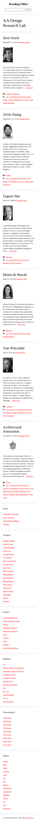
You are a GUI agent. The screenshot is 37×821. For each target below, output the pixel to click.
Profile (8, 175)
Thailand (6, 795)
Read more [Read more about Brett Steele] (29, 88)
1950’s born (7, 738)
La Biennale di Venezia (11, 514)
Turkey (5, 798)
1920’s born (7, 728)
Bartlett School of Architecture (13, 668)
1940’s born (7, 735)
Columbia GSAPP (9, 675)
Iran (4, 778)
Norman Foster (8, 564)
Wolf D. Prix (7, 588)
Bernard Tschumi (9, 541)
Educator (16, 94)
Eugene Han (11, 196)
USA (27, 100)
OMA (5, 635)
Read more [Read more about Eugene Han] (13, 251)
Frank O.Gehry (8, 544)
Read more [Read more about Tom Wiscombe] (16, 401)
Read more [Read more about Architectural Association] (30, 476)
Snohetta (6, 645)
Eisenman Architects (10, 628)
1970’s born (7, 745)
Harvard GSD (8, 681)
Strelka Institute (8, 695)
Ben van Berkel (13, 491)
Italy (4, 782)
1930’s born (7, 731)
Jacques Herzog (8, 554)
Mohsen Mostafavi (21, 494)
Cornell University (9, 678)
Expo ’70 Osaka (8, 518)
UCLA (5, 698)
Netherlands (7, 788)
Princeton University (10, 685)
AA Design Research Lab (17, 97)
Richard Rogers (8, 581)
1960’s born (7, 742)
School (8, 482)
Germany (6, 771)
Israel (5, 775)
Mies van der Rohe (9, 561)
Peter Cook (7, 568)
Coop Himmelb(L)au (10, 618)
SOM (5, 641)
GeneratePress (29, 818)
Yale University (16, 263)
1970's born (10, 410)
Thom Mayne (7, 585)
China (5, 768)
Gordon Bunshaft (9, 547)
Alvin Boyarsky (24, 488)
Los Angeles (12, 182)
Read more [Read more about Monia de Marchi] (21, 324)
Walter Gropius (8, 591)
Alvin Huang (12, 114)
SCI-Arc (29, 413)
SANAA (6, 638)
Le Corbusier (7, 558)
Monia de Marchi (15, 275)
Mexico (5, 785)
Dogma (5, 624)
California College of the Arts (13, 671)
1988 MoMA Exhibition (11, 521)
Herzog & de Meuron (10, 631)
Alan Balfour (13, 488)
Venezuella (6, 809)
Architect (9, 94)
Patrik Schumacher (15, 100)
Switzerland (7, 792)
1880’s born (7, 718)
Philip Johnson (8, 574)
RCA (4, 688)
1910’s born (7, 725)
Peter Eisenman (8, 571)
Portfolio (6, 601)
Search (28, 9)
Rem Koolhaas (8, 578)
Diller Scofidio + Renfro (11, 621)
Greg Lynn (6, 551)
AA (7, 97)
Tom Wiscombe (14, 348)
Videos (5, 598)
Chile (5, 765)
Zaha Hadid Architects (10, 648)
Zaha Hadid (7, 595)
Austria (5, 761)
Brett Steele (11, 38)
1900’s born (7, 721)
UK (23, 100)
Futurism (6, 524)
